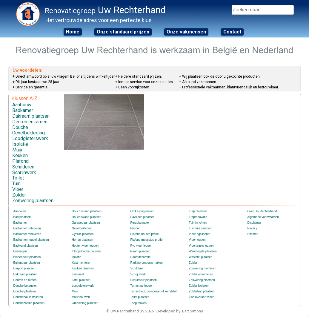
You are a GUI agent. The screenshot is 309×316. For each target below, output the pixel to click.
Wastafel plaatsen (201, 257)
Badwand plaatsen (25, 245)
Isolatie (20, 144)
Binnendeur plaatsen (27, 257)
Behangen (20, 251)
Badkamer (22, 110)
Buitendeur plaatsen (26, 262)
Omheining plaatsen (85, 303)
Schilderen (23, 167)
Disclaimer (254, 222)
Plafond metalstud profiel (146, 239)
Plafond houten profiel (144, 234)
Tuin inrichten (198, 222)
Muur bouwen (81, 297)
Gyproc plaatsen (83, 234)
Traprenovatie (198, 217)
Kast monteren (81, 262)
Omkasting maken (142, 211)
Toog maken (138, 303)
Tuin (16, 183)
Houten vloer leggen (85, 245)
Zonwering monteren (202, 268)
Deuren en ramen (29, 122)
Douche (20, 127)
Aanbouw (21, 105)
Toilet (18, 178)
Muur (17, 150)
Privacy (252, 228)
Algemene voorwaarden (263, 217)
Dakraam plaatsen (31, 116)
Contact (232, 32)
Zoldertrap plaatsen (202, 291)
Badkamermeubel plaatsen (31, 239)
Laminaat (78, 274)
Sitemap (253, 234)
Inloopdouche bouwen (86, 251)
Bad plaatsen (22, 217)
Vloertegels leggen (201, 245)
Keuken (20, 155)
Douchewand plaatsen (87, 217)
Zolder (19, 195)
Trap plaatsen (198, 211)
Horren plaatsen (82, 239)
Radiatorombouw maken (146, 262)
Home (72, 32)
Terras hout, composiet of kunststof (153, 291)
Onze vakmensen (186, 32)
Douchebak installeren (28, 297)
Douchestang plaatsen (87, 211)
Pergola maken (140, 222)
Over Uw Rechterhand (262, 211)
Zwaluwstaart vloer (201, 297)
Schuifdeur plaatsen (143, 280)
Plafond (20, 161)
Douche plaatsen (24, 291)
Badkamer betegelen (27, 228)
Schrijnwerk (24, 172)
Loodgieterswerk (30, 138)
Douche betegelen (25, 285)
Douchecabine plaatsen (29, 303)
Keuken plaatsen (83, 268)
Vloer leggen (197, 239)
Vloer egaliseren (199, 234)
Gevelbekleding (28, 133)
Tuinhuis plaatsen (200, 228)
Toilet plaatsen (140, 297)
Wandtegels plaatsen (203, 251)
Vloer (17, 189)
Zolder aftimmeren (201, 274)
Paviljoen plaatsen (142, 217)
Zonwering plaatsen (32, 200)
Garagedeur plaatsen (86, 222)
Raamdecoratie (140, 257)
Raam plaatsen (140, 251)
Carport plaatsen (24, 268)
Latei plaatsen (81, 280)
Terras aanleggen (141, 285)
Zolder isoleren (199, 285)
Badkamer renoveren (27, 234)
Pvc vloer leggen (141, 245)
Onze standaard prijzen (123, 32)
